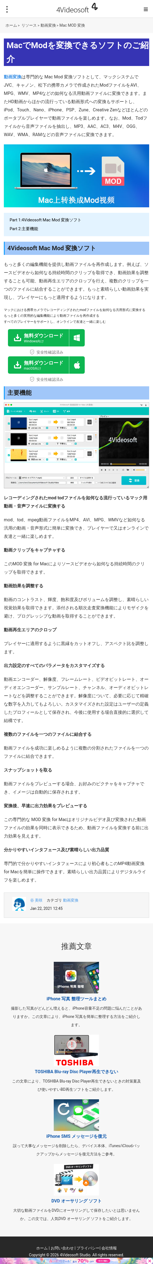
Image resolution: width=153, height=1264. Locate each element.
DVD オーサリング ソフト (76, 1201)
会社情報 (109, 1248)
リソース (29, 25)
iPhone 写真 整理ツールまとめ (76, 998)
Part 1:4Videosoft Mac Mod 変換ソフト (45, 219)
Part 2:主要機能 (24, 228)
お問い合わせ (62, 1248)
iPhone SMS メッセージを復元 (76, 1136)
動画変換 (48, 25)
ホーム (11, 25)
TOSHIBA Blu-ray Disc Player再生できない (76, 1071)
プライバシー (88, 1248)
